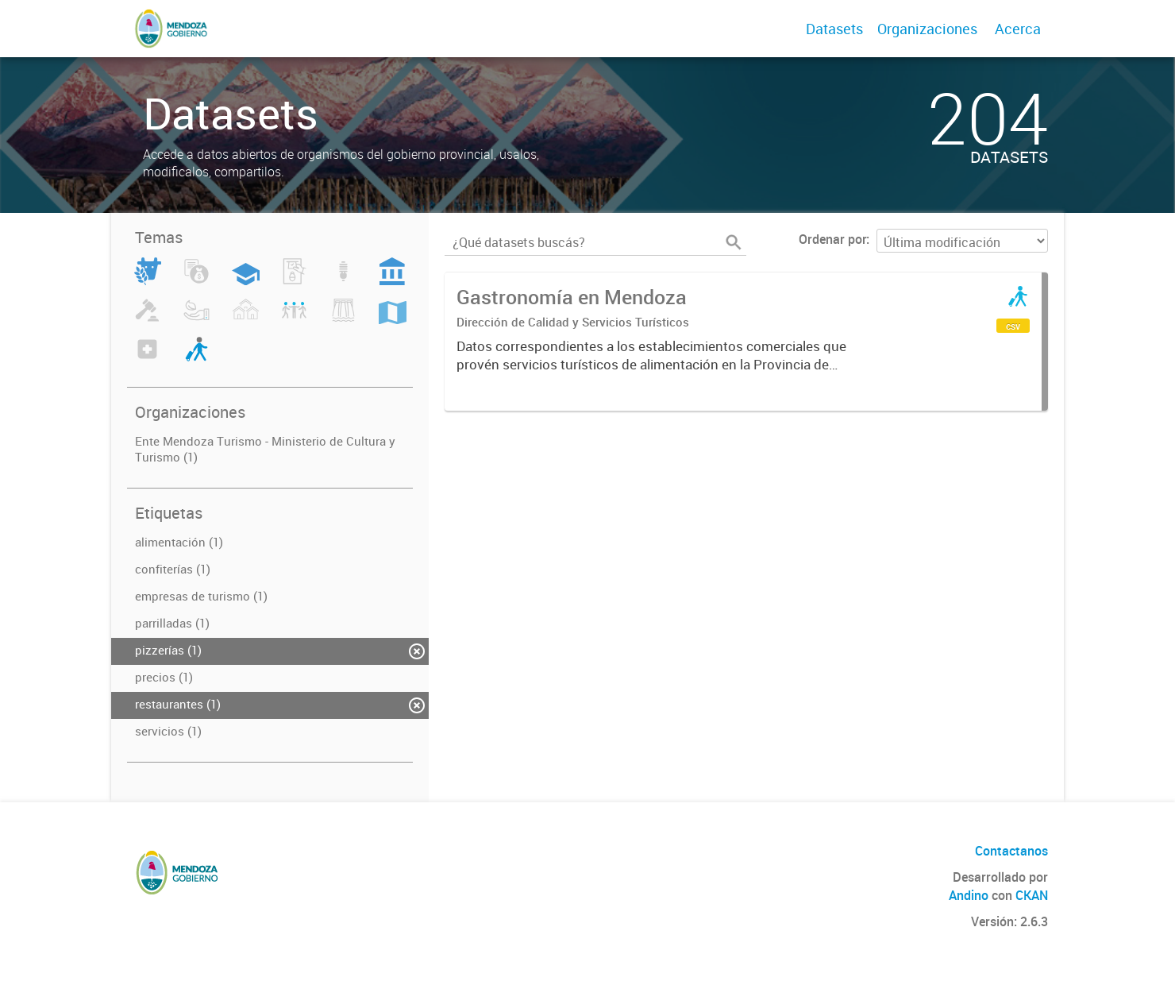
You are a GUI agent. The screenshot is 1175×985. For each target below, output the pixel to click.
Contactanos (1011, 850)
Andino (968, 895)
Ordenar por (832, 239)
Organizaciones (927, 28)
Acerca (1018, 28)
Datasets (834, 28)
